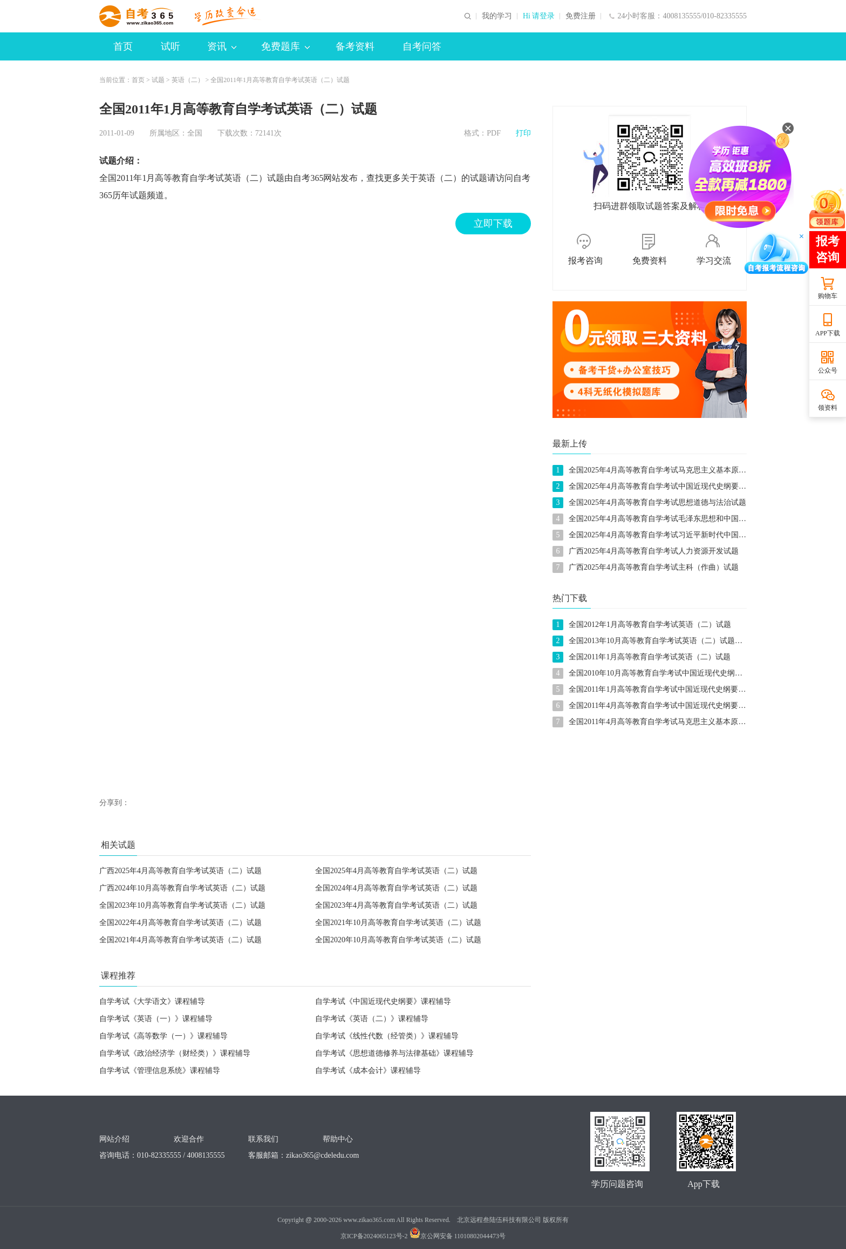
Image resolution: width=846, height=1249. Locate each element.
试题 (158, 80)
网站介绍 (114, 1139)
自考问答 (421, 46)
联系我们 (263, 1139)
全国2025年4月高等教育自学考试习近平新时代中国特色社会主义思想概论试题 (699, 535)
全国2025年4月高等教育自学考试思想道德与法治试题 (657, 502)
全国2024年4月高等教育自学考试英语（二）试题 (396, 888)
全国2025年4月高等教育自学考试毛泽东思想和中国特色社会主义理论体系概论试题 (706, 519)
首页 (123, 46)
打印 (523, 133)
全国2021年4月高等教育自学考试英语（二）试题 (180, 940)
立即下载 (493, 223)
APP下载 (827, 333)
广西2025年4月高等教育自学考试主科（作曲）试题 (654, 567)
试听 (170, 46)
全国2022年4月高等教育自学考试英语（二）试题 (180, 923)
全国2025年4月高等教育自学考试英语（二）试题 (396, 871)
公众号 (827, 370)
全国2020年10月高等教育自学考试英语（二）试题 (398, 940)
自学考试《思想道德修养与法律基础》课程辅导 (394, 1053)
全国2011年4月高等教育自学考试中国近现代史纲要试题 (661, 705)
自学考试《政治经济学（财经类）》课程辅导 (174, 1053)
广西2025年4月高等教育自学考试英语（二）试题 (180, 871)
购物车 (827, 296)
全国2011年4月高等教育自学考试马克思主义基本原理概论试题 (672, 722)
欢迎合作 (189, 1139)
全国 (194, 133)
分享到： (114, 803)
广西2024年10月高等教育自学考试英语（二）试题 (182, 888)
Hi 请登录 (539, 16)
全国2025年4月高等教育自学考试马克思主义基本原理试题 (665, 470)
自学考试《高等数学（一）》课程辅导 (163, 1036)
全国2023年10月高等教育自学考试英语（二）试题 (182, 905)
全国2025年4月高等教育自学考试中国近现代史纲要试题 (661, 486)
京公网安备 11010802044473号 (458, 1236)
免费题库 (285, 46)
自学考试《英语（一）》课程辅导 (156, 1019)
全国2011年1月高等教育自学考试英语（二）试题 (280, 80)
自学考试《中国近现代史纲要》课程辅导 (383, 1001)
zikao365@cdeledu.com (322, 1155)
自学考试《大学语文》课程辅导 (152, 1001)
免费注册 (580, 16)
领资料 (827, 407)
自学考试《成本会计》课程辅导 (368, 1070)
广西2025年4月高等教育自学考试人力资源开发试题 (654, 551)
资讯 (221, 46)
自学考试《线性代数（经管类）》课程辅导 (387, 1036)
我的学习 (497, 16)
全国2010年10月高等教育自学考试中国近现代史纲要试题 (663, 673)
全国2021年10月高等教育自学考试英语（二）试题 (398, 923)
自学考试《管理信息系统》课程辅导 (159, 1070)
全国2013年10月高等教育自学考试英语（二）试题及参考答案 (671, 641)
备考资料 (355, 46)
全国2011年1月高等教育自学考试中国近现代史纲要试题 (661, 689)
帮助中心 (338, 1139)
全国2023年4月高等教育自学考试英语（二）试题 (396, 905)
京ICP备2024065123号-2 (374, 1236)
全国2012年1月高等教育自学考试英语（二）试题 (650, 624)
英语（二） (188, 80)
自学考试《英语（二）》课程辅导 (371, 1019)
